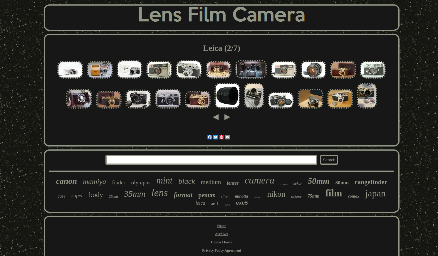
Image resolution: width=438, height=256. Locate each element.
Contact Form (221, 242)
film (333, 193)
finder (118, 182)
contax (353, 196)
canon (66, 181)
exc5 (242, 203)
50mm (319, 181)
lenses (233, 183)
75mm (314, 195)
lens (159, 192)
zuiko (283, 184)
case (62, 196)
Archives (221, 234)
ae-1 (215, 203)
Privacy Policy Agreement (221, 250)
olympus (140, 182)
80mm (342, 183)
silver (225, 196)
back (227, 204)
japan (375, 193)
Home (221, 226)
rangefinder (371, 182)
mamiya (94, 182)
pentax (206, 195)
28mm (113, 196)
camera (259, 180)
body (96, 194)
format (183, 194)
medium (211, 182)
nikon (276, 194)
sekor (297, 183)
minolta (241, 196)
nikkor (296, 196)
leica (200, 203)
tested (257, 197)
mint (164, 180)
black (186, 181)
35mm (134, 193)
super (77, 195)
